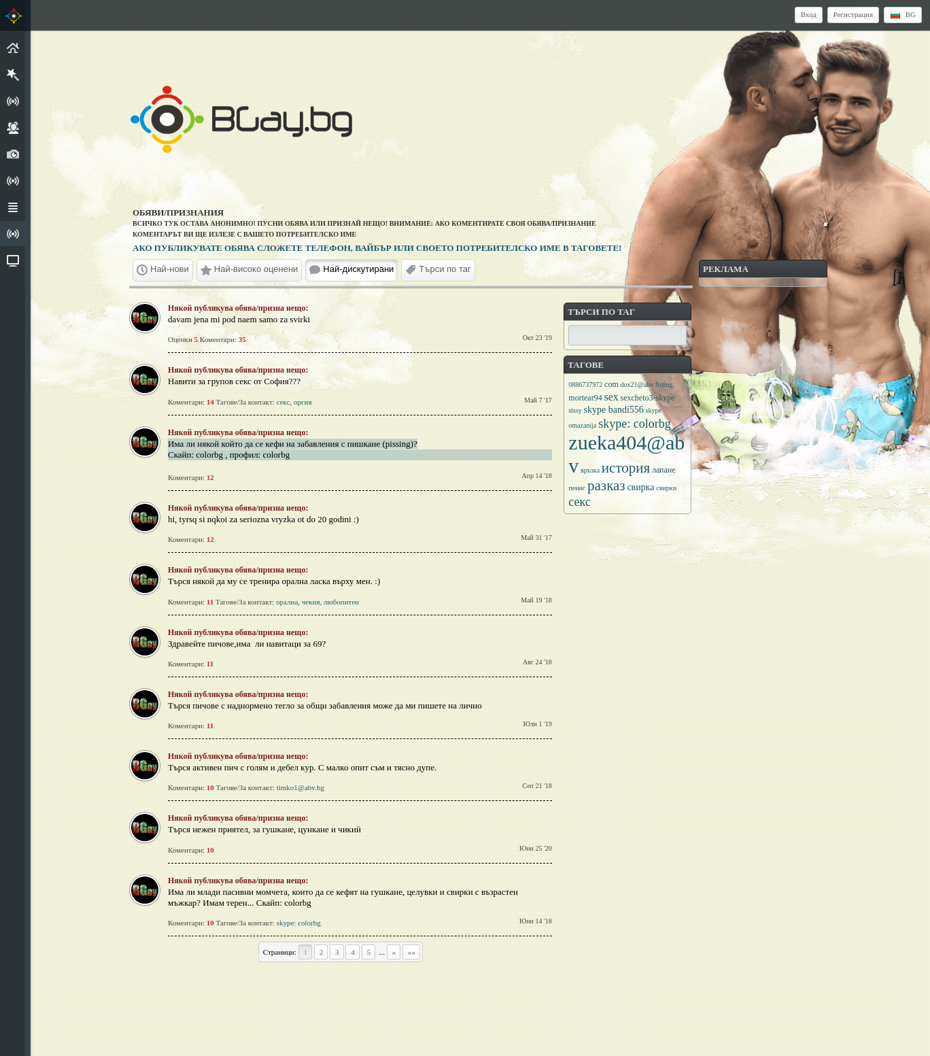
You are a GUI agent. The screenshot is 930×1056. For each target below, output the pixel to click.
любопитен (341, 602)
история (626, 468)
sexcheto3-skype (647, 398)
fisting (664, 384)
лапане (664, 470)
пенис (576, 488)
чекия (311, 602)
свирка (640, 487)
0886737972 (585, 384)
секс (283, 402)
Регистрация (853, 14)
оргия (302, 402)
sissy (574, 410)
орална (287, 602)
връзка (590, 470)
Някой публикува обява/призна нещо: (238, 308)
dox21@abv (637, 384)
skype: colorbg (299, 923)
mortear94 (585, 398)
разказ (606, 485)
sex (611, 397)
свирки (666, 488)
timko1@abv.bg (300, 787)
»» (411, 952)
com (611, 384)
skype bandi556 (614, 410)
